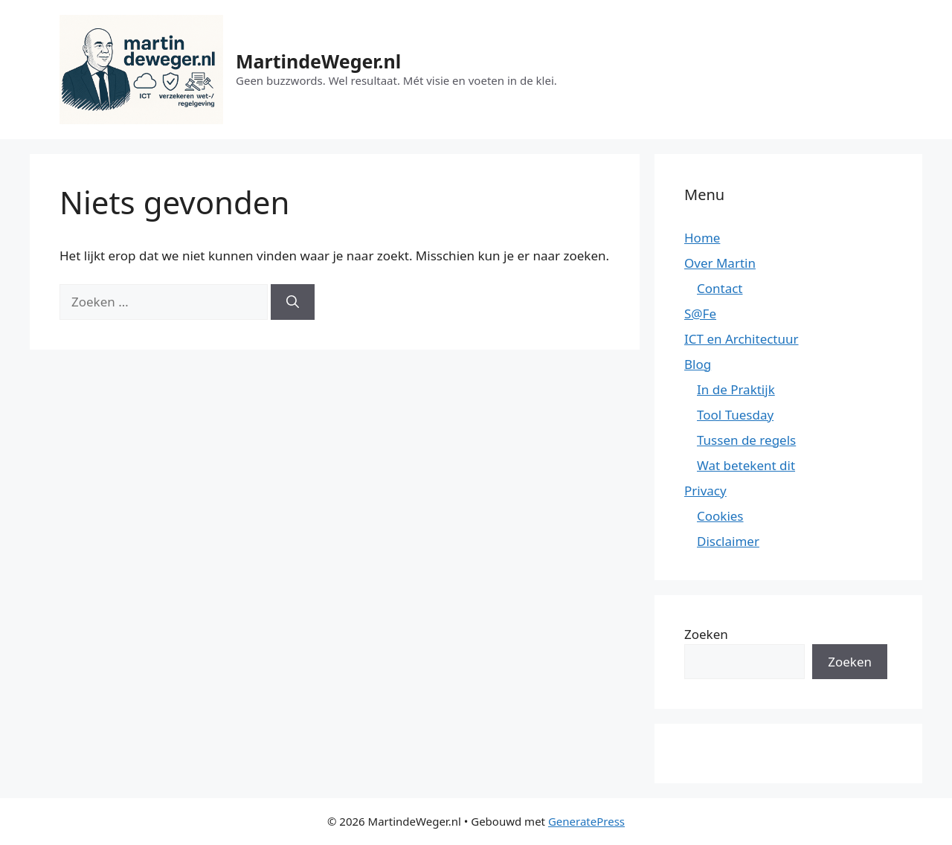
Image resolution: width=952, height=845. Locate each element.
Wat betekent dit (746, 465)
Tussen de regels (746, 440)
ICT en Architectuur (741, 338)
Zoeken (706, 634)
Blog (697, 364)
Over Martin (720, 263)
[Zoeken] (293, 302)
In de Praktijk (736, 389)
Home (702, 237)
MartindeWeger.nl (318, 61)
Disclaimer (728, 541)
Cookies (720, 515)
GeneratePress (586, 821)
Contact (720, 288)
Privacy (705, 490)
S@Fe (700, 313)
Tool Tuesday (735, 414)
